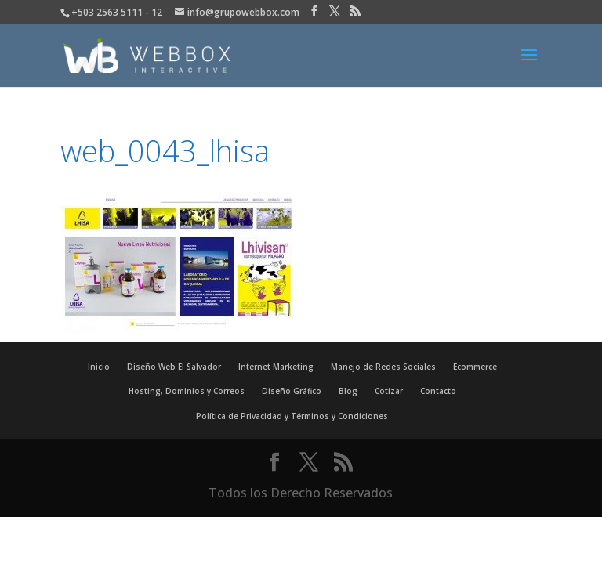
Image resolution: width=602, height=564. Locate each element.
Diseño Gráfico (291, 390)
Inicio (99, 366)
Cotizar (389, 390)
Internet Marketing (276, 366)
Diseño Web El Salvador (174, 366)
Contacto (438, 390)
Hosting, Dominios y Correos (187, 390)
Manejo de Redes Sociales (383, 366)
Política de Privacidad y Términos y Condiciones (292, 415)
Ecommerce (475, 366)
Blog (348, 390)
